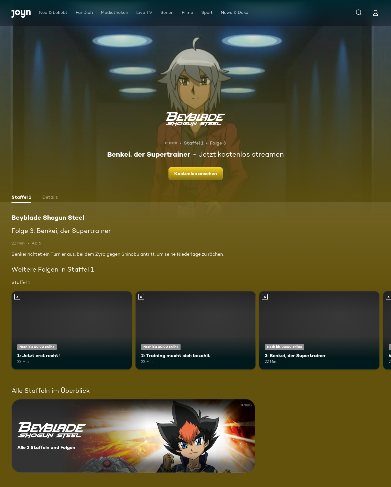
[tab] (21, 198)
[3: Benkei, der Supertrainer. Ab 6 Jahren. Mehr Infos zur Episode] (319, 330)
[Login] (375, 13)
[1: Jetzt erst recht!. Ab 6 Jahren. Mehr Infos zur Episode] (72, 330)
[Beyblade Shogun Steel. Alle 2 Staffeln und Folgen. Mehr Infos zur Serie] (133, 436)
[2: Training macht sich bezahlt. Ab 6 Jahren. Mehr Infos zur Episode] (195, 330)
